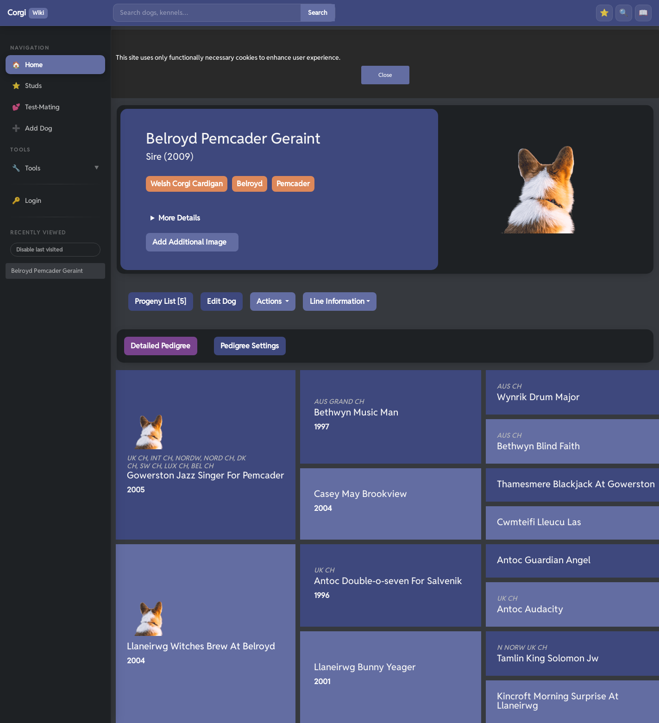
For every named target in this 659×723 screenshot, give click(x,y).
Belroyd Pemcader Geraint (47, 271)
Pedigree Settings (249, 346)
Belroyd (250, 184)
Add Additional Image (189, 242)
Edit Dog (221, 301)
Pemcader (293, 184)
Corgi (27, 13)
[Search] (207, 12)
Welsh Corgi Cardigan (187, 184)
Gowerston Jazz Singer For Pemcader (205, 468)
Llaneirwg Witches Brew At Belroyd (201, 646)
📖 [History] (643, 13)
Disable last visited (39, 249)
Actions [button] (270, 301)
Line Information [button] (337, 301)
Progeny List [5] (160, 301)
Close (385, 74)
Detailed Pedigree (160, 346)
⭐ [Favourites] (604, 13)
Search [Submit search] (317, 12)
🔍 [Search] (623, 13)
